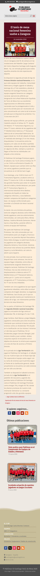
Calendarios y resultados (18, 536)
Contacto (26, 526)
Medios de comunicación (28, 541)
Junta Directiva (18, 526)
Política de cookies (30, 571)
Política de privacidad (18, 571)
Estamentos (7, 541)
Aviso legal (8, 571)
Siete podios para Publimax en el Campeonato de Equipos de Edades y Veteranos (21, 449)
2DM (5, 531)
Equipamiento (16, 541)
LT (8, 531)
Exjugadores (13, 531)
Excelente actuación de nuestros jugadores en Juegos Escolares (21, 486)
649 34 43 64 (11, 2)
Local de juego (8, 526)
